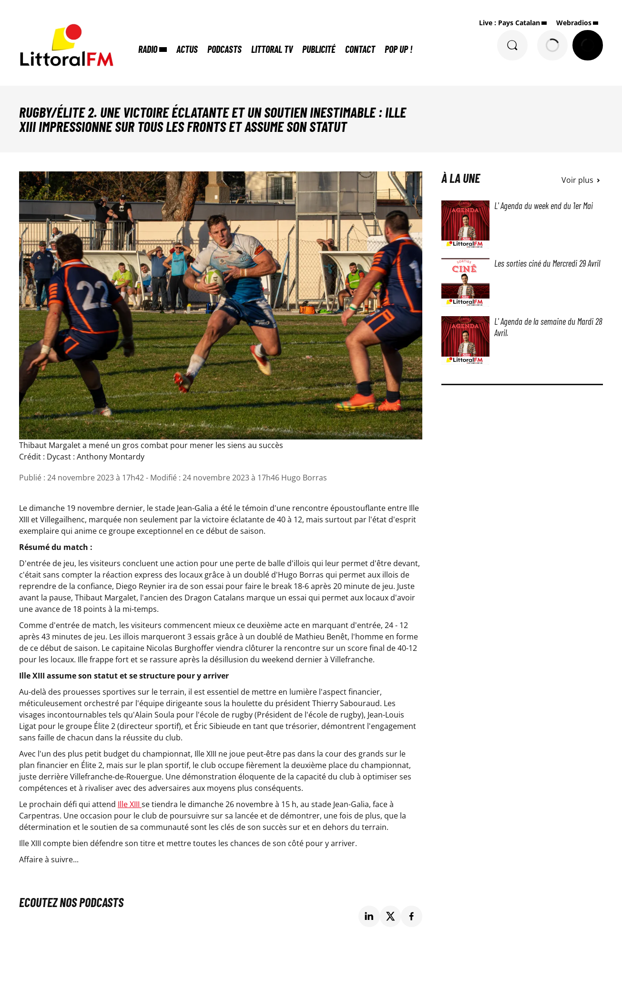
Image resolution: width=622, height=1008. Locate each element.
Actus (187, 49)
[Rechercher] (512, 45)
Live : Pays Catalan (509, 22)
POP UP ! (398, 49)
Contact (360, 49)
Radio (147, 49)
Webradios (573, 22)
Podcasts (224, 49)
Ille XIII (130, 804)
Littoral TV (272, 49)
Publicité (319, 49)
